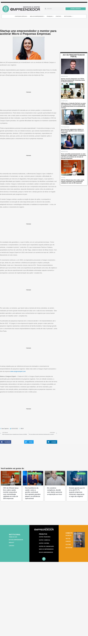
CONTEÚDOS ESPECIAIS (21, 16)
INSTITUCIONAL (68, 16)
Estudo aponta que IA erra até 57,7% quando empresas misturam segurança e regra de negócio (77, 492)
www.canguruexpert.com (18, 371)
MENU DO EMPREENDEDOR (37, 16)
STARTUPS (59, 16)
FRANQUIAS (50, 16)
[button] (5, 442)
